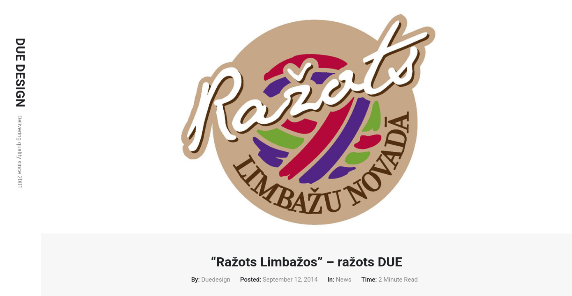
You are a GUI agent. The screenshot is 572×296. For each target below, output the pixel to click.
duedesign (215, 279)
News (344, 279)
